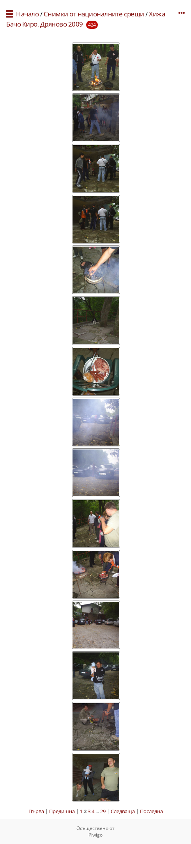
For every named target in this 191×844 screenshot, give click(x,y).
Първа (36, 811)
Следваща (123, 811)
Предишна (62, 811)
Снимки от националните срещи (94, 13)
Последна (151, 811)
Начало (27, 13)
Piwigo (95, 835)
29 (103, 811)
